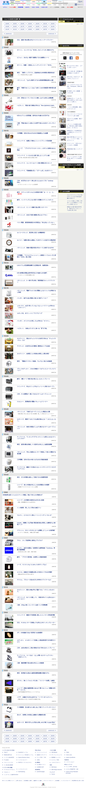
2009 (30, 29)
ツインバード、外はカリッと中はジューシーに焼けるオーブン (36, 386)
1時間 (61, 21)
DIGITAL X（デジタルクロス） (25, 762)
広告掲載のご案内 (28, 780)
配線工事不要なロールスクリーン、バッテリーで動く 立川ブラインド (74, 138)
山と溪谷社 (37, 762)
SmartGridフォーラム (23, 752)
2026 (7, 23)
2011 (15, 29)
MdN (51, 765)
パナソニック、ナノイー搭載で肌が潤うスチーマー (32, 207)
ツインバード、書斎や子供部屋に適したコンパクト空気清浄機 (36, 615)
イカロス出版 (53, 750)
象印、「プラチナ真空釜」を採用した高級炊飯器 (32, 557)
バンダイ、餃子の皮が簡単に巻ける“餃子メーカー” (32, 298)
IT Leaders (6, 760)
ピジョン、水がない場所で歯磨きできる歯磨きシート (33, 57)
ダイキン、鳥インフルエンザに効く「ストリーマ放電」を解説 (36, 680)
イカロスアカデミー (55, 762)
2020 (53, 23)
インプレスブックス (22, 769)
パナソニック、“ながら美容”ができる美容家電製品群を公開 (35, 80)
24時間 (67, 21)
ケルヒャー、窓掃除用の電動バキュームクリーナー (32, 401)
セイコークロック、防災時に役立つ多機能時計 (31, 232)
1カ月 (80, 21)
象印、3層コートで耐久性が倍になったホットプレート (33, 379)
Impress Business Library (24, 757)
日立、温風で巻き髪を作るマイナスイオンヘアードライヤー (35, 40)
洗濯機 (62, 7)
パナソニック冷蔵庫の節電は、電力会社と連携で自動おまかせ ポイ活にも (74, 126)
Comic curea (69, 754)
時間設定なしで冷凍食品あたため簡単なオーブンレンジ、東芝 (74, 132)
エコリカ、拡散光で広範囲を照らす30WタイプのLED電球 (34, 572)
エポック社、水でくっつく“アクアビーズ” (29, 313)
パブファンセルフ (70, 762)
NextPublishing (21, 771)
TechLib (53, 774)
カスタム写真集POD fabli (72, 769)
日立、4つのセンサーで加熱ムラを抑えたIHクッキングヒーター (36, 622)
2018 (15, 26)
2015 (37, 26)
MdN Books (54, 767)
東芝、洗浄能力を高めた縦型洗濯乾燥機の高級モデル (33, 673)
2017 (22, 26)
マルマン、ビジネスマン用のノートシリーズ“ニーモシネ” (34, 515)
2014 (45, 26)
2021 (45, 23)
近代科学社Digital (41, 771)
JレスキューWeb (55, 760)
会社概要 (57, 780)
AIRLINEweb (54, 752)
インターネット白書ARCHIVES (11, 774)
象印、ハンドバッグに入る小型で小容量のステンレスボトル (35, 200)
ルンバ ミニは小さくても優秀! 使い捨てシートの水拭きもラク (74, 158)
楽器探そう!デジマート (42, 754)
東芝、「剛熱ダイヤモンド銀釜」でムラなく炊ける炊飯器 (34, 361)
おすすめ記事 (66, 191)
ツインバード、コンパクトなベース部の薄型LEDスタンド (34, 163)
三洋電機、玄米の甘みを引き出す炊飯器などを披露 (32, 133)
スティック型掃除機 (54, 7)
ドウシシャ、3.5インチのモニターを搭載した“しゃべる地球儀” (36, 530)
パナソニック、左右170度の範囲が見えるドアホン (32, 215)
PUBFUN (66, 760)
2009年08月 (51, 33)
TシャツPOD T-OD (41, 757)
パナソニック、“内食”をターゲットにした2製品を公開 (33, 411)
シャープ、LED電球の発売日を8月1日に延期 (30, 500)
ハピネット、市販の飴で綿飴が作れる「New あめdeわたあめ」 (36, 105)
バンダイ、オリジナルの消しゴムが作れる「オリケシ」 (34, 321)
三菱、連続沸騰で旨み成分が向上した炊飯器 (30, 663)
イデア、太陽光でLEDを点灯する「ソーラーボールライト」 (35, 697)
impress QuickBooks (70, 757)
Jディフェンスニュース (56, 754)
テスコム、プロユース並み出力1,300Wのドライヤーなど (34, 579)
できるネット (7, 772)
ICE (65, 750)
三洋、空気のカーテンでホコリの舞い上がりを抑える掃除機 (35, 98)
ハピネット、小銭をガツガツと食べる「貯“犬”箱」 (32, 328)
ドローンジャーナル (8, 762)
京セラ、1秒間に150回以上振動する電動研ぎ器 (31, 715)
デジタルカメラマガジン (9, 769)
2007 (45, 29)
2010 (22, 29)
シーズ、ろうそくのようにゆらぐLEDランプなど (32, 564)
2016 (30, 26)
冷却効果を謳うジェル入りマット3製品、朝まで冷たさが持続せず (22, 495)
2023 (30, 23)
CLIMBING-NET (40, 767)
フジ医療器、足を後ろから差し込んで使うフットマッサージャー (36, 707)
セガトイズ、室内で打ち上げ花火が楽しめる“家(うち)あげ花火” (36, 722)
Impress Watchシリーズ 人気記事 (72, 165)
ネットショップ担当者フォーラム (25, 754)
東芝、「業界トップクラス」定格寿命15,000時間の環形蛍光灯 (36, 72)
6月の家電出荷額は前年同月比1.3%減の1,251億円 (32, 273)
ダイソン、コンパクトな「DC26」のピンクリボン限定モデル (35, 50)
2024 (22, 23)
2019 (7, 26)
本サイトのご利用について (8, 780)
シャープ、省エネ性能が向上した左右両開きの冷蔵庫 (33, 485)
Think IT (6, 752)
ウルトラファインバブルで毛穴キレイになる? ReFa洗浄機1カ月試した (74, 196)
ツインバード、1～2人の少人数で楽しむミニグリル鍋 (33, 155)
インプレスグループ (65, 780)
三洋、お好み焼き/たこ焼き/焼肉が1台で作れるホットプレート (36, 648)
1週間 (74, 21)
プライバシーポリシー (48, 780)
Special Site (66, 45)
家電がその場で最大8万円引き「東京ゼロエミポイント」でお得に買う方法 (74, 208)
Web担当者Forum (8, 754)
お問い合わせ (19, 780)
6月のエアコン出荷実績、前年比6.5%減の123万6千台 (33, 115)
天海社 (67, 752)
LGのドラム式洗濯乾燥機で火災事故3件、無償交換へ (33, 265)
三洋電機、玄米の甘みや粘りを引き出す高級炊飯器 (32, 459)
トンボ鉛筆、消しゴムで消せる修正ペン (29, 507)
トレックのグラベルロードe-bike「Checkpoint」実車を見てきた (74, 86)
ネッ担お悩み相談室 (8, 765)
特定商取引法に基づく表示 (78, 780)
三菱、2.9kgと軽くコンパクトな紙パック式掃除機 (32, 605)
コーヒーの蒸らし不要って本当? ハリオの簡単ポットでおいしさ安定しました (74, 202)
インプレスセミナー (22, 760)
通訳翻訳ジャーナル (55, 757)
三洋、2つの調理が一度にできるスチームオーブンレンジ (34, 394)
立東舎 (38, 760)
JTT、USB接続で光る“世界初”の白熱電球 (29, 632)
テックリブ (52, 772)
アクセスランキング (68, 19)
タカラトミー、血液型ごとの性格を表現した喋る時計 (33, 353)
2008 (37, 29)
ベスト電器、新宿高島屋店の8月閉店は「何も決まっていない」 (36, 222)
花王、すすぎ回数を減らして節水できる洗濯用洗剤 (32, 477)
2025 (15, 23)
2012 (7, 29)
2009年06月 (8, 33)
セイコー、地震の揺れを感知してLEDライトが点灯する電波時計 (36, 240)
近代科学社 (37, 769)
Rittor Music (38, 750)
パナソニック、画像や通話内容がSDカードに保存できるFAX (35, 247)
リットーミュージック (42, 752)
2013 (53, 26)
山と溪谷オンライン (41, 764)
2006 (53, 29)
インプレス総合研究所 (9, 757)
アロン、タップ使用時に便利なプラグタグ (29, 540)
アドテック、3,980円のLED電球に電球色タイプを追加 (33, 346)
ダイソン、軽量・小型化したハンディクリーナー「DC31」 (35, 65)
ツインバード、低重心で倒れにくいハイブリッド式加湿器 (34, 140)
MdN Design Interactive (56, 769)
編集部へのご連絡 (38, 780)
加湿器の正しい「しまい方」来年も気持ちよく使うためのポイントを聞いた (74, 100)
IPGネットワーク (68, 764)
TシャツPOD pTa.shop (71, 766)
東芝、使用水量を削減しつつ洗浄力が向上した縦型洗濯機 (34, 444)
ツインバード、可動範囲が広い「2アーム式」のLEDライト (35, 170)
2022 (37, 23)
